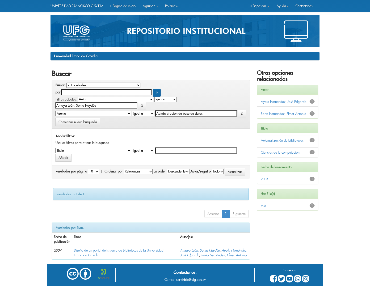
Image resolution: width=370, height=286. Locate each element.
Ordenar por (114, 171)
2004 (264, 179)
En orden (160, 171)
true (263, 206)
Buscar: (60, 85)
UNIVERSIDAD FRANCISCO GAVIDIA (76, 6)
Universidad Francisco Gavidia (75, 56)
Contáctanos (303, 6)
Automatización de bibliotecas (282, 140)
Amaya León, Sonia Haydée (200, 250)
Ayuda (282, 6)
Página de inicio (123, 6)
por (57, 92)
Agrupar (150, 6)
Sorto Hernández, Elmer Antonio (224, 255)
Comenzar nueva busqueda (78, 122)
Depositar (260, 6)
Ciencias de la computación (280, 152)
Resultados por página (71, 171)
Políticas (172, 6)
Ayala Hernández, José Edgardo (284, 102)
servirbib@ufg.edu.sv (191, 280)
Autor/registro (200, 171)
